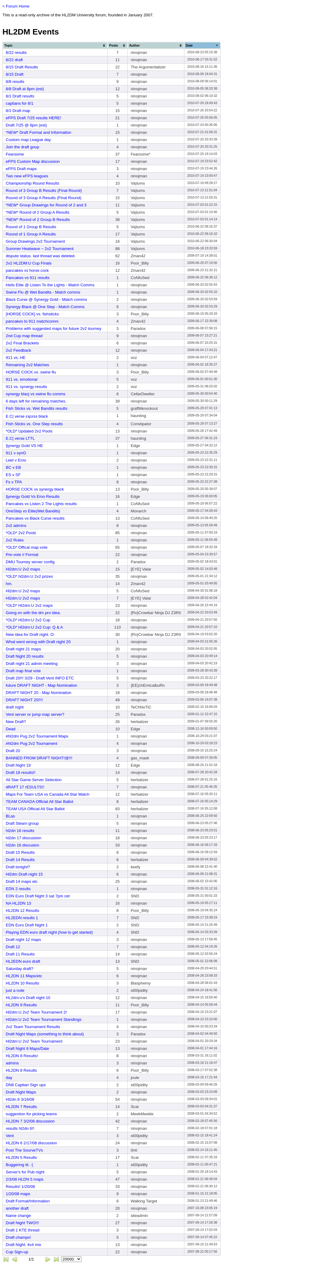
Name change (18, 1215)
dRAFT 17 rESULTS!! (25, 787)
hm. (9, 583)
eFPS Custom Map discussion (33, 161)
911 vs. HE (15, 357)
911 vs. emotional (21, 379)
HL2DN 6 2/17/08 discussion (31, 1143)
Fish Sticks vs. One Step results (34, 424)
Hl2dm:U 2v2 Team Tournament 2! (36, 1012)
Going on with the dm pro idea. (33, 612)
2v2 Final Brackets (22, 343)
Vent (10, 1135)
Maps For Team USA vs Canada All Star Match (47, 794)
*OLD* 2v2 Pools (21, 533)
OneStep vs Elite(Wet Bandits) (33, 511)
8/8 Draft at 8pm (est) (25, 89)
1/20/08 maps (18, 1194)
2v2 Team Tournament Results (33, 1026)
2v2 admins (16, 525)
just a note (15, 990)
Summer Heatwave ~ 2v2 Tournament (40, 248)
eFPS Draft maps (21, 168)
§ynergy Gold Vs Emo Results (33, 496)
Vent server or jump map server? (35, 714)
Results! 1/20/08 (20, 1186)
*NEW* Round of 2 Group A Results (37, 212)
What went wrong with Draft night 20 (38, 641)
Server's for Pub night (25, 1172)
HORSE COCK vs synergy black (35, 489)
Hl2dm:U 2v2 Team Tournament (34, 1041)
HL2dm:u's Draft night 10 (28, 997)
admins (12, 1063)
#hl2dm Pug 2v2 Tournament (31, 743)
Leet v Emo (16, 460)
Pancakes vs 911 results (27, 277)
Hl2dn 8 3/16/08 (20, 1099)
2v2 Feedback (18, 350)
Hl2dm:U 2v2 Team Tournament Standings (43, 1019)
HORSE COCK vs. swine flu (31, 372)
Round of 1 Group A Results (31, 234)
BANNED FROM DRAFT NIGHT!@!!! (39, 758)
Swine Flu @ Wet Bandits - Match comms (43, 292)
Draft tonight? (18, 867)
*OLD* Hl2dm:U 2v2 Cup (28, 620)
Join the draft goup (22, 147)
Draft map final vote (23, 671)
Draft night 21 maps (23, 649)
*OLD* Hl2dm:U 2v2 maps (29, 605)
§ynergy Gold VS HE (24, 445)
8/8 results (15, 81)
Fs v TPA (14, 482)
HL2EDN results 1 (22, 918)
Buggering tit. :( (19, 1164)
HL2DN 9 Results (21, 1005)
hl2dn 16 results (20, 830)
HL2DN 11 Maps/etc (24, 976)
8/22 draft (14, 60)
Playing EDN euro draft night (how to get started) (49, 932)
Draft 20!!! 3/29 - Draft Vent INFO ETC (40, 678)
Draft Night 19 (18, 765)
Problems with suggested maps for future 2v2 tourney (53, 328)
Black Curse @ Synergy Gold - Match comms (46, 299)
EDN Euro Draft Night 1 (27, 925)
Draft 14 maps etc (22, 881)
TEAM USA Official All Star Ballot (35, 809)
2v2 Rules (15, 540)
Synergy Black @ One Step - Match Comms (45, 306)
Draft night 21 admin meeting (32, 663)
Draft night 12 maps (23, 939)
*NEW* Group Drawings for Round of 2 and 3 (46, 205)
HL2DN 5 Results (21, 1157)
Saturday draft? (19, 968)
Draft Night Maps (21, 1092)
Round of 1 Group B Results (31, 227)
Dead (10, 729)
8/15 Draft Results (22, 67)
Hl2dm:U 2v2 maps (23, 569)
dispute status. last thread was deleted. (40, 256)
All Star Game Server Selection (33, 780)
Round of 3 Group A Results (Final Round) (43, 198)
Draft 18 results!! (20, 772)
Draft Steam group (22, 823)
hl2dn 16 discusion (22, 845)
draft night (15, 707)
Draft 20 (13, 750)
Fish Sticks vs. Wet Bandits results (36, 408)
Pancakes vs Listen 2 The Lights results (41, 503)
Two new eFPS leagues (27, 176)
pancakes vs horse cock (27, 270)
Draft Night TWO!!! (22, 1223)
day (9, 1077)
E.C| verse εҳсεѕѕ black (27, 416)
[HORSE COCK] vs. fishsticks (32, 314)
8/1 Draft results (20, 96)
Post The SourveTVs (24, 1150)
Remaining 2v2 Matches (27, 365)
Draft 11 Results (20, 954)
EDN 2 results (18, 888)
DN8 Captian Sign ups (26, 1085)
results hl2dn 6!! (20, 1128)
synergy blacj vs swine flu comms (35, 394)
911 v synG (16, 453)
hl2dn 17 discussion (23, 838)
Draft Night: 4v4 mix (23, 1244)
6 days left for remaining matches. (36, 401)
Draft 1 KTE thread (22, 1230)
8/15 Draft (15, 74)
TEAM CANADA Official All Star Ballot (39, 801)
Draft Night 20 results (25, 656)
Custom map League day (28, 139)
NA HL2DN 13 (18, 903)
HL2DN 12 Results (22, 910)
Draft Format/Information (28, 1201)
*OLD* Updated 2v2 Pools (29, 431)
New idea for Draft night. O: (30, 634)
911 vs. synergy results (26, 386)
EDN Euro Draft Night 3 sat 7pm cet (38, 896)
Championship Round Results (32, 183)
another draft (17, 1208)
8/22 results (16, 52)
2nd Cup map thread (24, 336)
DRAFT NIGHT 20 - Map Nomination (38, 692)
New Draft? (16, 721)
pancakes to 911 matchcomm (32, 321)
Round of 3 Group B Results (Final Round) (44, 190)
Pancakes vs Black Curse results (35, 518)
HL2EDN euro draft (23, 961)
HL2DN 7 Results (21, 1106)
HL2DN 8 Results (21, 1070)
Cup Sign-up (17, 1252)
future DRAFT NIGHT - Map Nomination (41, 685)
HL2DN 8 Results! (22, 1056)
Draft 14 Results (20, 859)
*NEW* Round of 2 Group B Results (38, 219)
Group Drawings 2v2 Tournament (35, 241)
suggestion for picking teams (31, 1114)
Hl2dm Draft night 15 (24, 874)
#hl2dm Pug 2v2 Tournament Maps (37, 736)
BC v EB (13, 467)
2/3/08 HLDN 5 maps (24, 1179)
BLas (10, 816)
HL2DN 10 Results (22, 983)
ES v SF (13, 474)
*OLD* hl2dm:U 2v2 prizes (29, 576)
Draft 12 (13, 947)
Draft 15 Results (20, 852)
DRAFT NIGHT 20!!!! (24, 700)
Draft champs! (18, 1237)
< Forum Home (15, 6)
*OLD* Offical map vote (27, 547)
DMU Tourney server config (30, 562)
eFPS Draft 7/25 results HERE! (33, 118)
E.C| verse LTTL (20, 438)
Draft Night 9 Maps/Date (27, 1048)
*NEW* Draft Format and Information (38, 132)
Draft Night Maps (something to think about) (45, 1034)
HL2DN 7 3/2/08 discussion (30, 1121)
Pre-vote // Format (22, 554)
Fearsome (15, 154)
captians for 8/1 (19, 103)
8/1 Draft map (18, 110)
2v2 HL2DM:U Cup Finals (28, 263)
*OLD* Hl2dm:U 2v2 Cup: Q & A (34, 627)
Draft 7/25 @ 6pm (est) (26, 125)
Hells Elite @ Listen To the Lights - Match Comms (50, 285)
